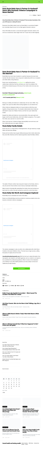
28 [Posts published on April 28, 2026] (6, 388)
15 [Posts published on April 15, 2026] (8, 384)
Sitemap (23, 444)
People (4, 6)
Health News (5, 406)
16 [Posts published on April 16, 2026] (11, 384)
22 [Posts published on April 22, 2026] (8, 386)
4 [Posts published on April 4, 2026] (16, 380)
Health (24, 427)
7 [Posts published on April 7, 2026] (6, 382)
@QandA (26, 93)
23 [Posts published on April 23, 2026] (11, 386)
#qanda (29, 93)
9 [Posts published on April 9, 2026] (11, 382)
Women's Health (5, 427)
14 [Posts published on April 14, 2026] (6, 384)
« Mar (3, 392)
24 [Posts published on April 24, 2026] (14, 386)
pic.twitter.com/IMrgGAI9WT (8, 94)
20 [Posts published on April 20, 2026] (3, 386)
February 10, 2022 (20, 97)
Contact (26, 444)
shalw (3, 279)
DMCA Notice (31, 443)
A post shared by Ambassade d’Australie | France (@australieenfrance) (17, 177)
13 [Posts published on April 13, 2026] (3, 384)
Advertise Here (36, 443)
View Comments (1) (21, 268)
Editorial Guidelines (25, 443)
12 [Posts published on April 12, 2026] (19, 382)
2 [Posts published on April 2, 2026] (11, 380)
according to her (21, 82)
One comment (5, 15)
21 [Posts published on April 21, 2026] (6, 386)
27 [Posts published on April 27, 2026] (3, 388)
